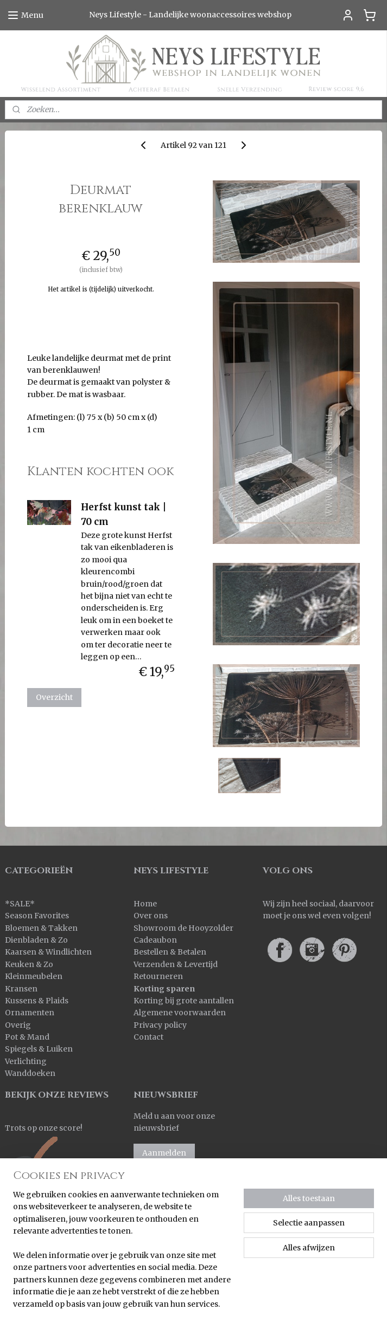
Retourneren (158, 976)
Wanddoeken (30, 1073)
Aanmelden (164, 1153)
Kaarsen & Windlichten (48, 952)
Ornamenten (29, 1012)
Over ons (151, 915)
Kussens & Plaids (36, 1001)
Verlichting (26, 1061)
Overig (18, 1025)
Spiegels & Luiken (39, 1049)
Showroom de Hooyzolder (183, 928)
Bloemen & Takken (42, 928)
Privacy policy (160, 1025)
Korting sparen (164, 989)
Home (145, 904)
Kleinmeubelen (33, 976)
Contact (148, 1037)
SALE (20, 904)
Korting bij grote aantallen (184, 1001)
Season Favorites (37, 915)
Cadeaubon (155, 940)
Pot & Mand (27, 1037)
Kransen (21, 989)
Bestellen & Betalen (170, 952)
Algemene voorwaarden (180, 1012)
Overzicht (54, 698)
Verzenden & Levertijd (176, 964)
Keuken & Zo (29, 964)
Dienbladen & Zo (36, 940)
